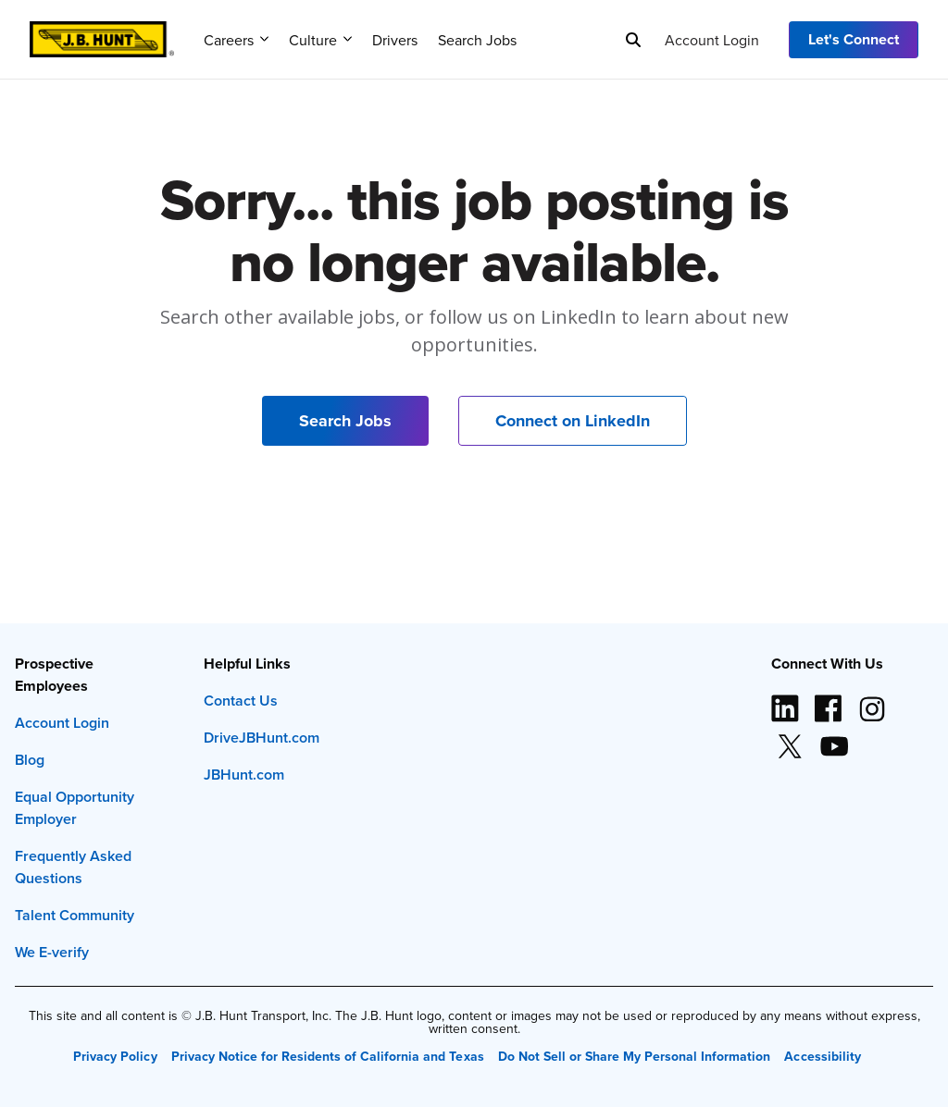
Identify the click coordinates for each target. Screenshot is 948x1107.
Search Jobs (477, 40)
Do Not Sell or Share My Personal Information (634, 1056)
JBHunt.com (244, 774)
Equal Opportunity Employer (74, 808)
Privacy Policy (114, 1056)
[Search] (633, 39)
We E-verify (52, 952)
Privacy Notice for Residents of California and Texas (327, 1056)
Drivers (395, 40)
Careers (236, 40)
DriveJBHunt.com (261, 737)
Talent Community (74, 915)
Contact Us (241, 700)
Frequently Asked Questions (73, 867)
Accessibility (822, 1056)
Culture (320, 40)
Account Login (712, 40)
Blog (29, 759)
